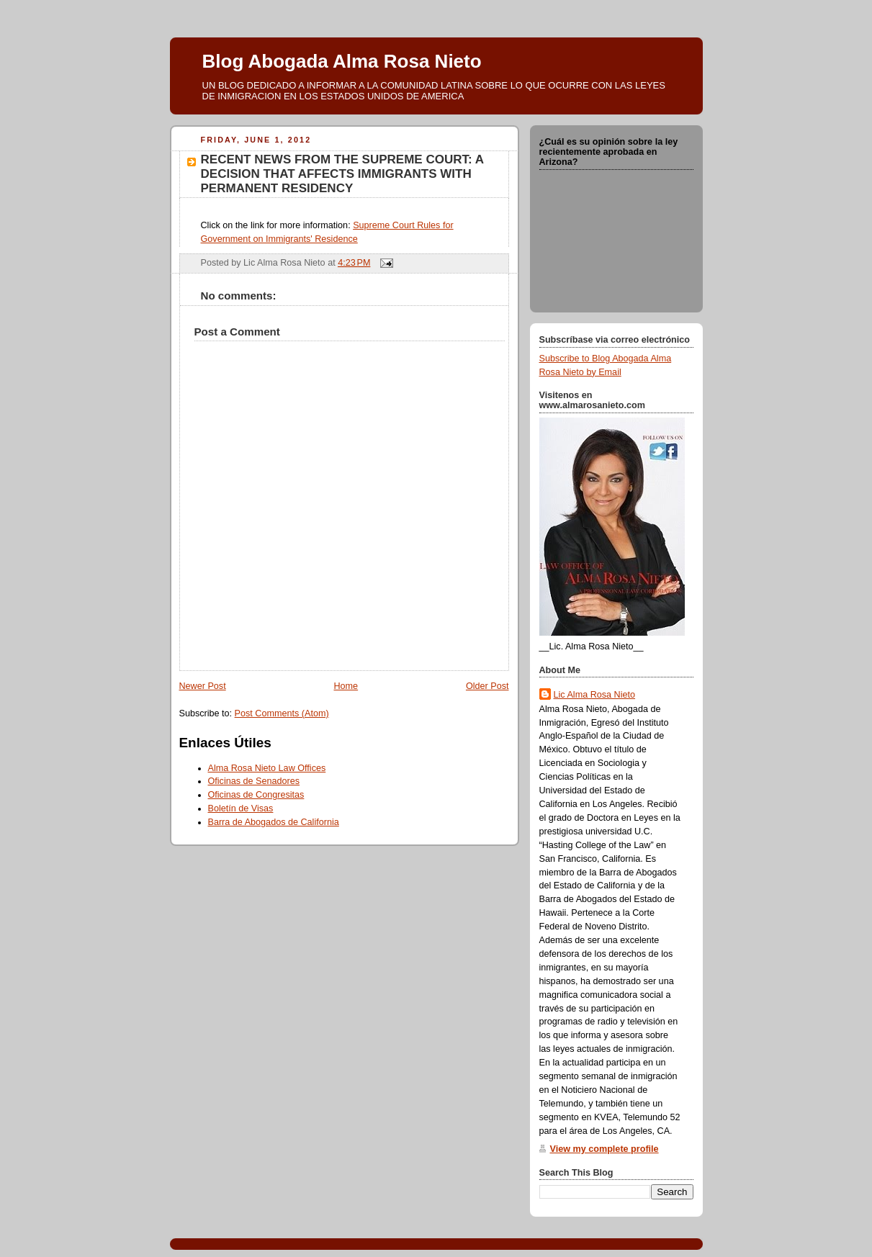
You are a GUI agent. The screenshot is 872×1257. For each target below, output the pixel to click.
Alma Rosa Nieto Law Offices (267, 768)
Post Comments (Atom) (282, 713)
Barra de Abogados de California (273, 822)
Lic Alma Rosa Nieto (595, 695)
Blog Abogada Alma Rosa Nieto (342, 61)
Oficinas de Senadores (254, 781)
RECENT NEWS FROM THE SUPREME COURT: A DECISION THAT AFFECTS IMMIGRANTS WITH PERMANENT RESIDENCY (342, 174)
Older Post (487, 686)
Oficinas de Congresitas (256, 795)
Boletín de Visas (241, 808)
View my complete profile (604, 1149)
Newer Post (202, 686)
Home (345, 686)
